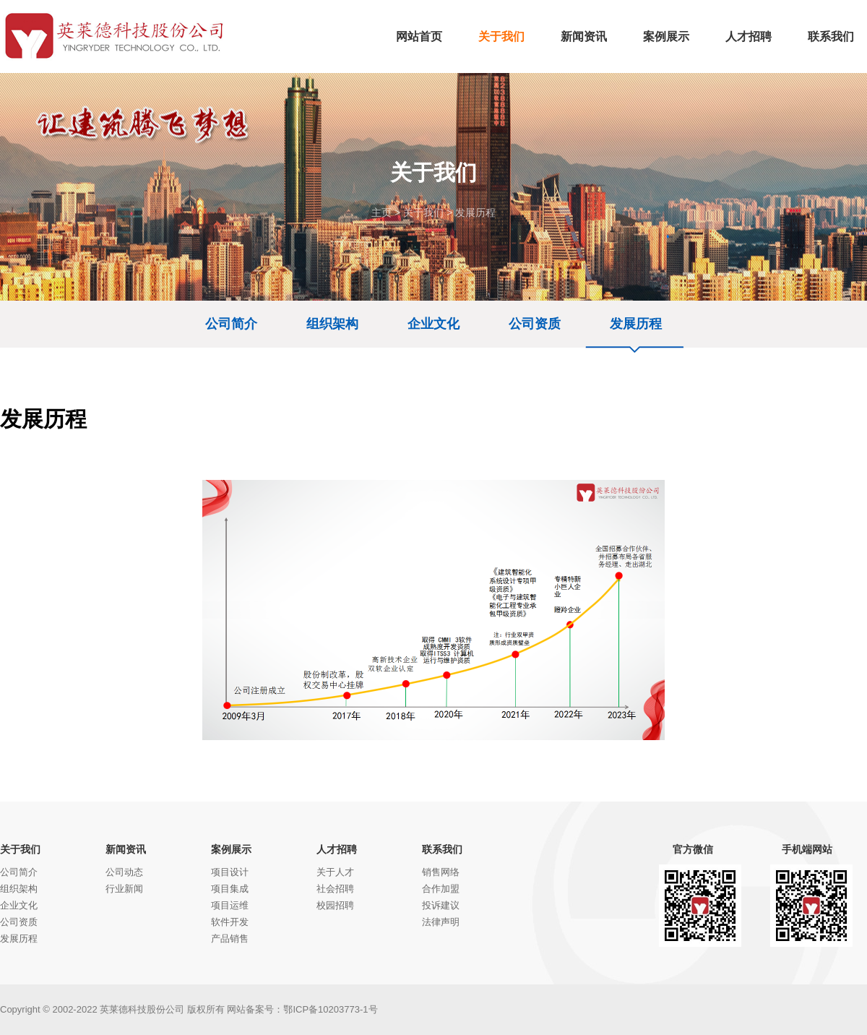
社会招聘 (335, 888)
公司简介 (231, 324)
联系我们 (442, 849)
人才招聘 (336, 849)
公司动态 (124, 872)
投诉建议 (441, 905)
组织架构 (332, 324)
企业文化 (433, 324)
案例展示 (231, 849)
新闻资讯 (125, 849)
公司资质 (535, 324)
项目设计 (230, 872)
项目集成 (230, 888)
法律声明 (441, 921)
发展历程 (475, 212)
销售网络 (441, 872)
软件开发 (230, 921)
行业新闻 (124, 888)
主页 (381, 212)
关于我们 (423, 212)
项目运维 (230, 905)
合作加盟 (441, 888)
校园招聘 (335, 905)
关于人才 (335, 872)
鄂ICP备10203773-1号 (330, 1009)
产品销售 (230, 938)
